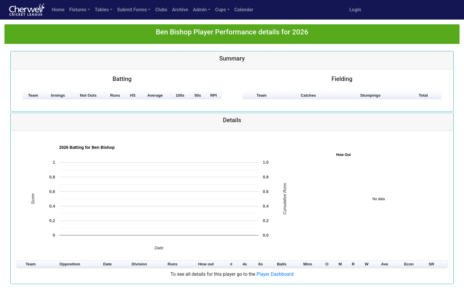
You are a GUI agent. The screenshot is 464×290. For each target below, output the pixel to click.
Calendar (243, 9)
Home (58, 9)
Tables (102, 9)
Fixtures (77, 9)
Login (355, 9)
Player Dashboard (275, 274)
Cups (220, 9)
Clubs (161, 9)
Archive (180, 9)
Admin (200, 9)
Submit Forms (132, 9)
